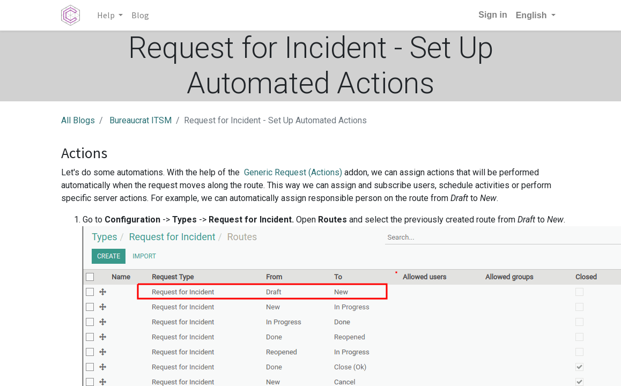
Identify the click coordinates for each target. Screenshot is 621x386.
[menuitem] (140, 15)
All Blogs (78, 120)
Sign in (492, 14)
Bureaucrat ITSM (140, 120)
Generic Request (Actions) (293, 172)
